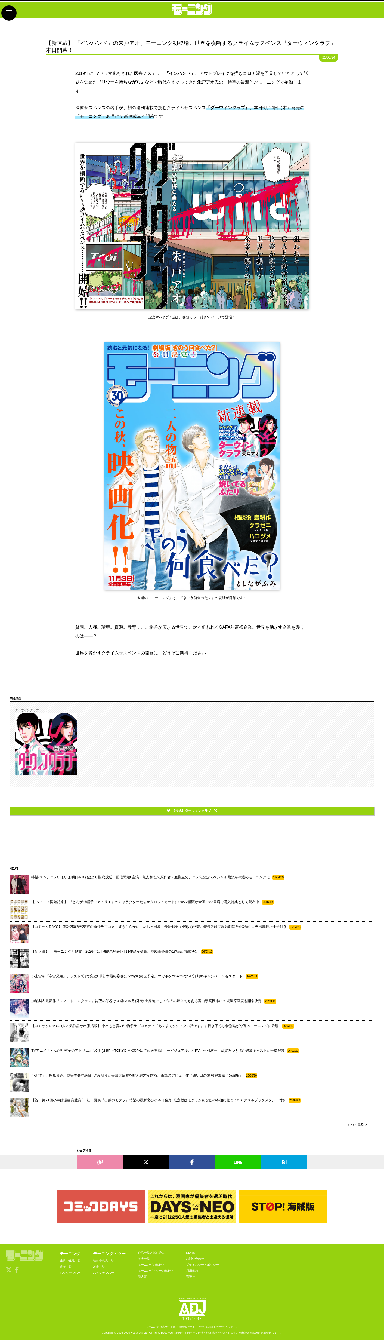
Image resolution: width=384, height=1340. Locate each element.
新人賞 (142, 1276)
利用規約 (192, 1270)
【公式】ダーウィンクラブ (192, 811)
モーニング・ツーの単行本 (156, 1270)
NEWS (190, 1252)
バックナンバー (70, 1272)
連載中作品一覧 (70, 1260)
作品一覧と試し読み (151, 1252)
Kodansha (137, 1332)
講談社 (190, 1276)
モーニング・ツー (109, 1253)
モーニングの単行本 (151, 1264)
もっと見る (357, 1124)
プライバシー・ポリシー (202, 1264)
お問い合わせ (195, 1258)
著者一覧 (66, 1266)
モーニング (70, 1253)
